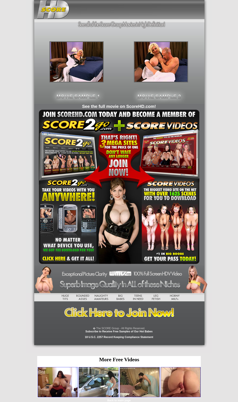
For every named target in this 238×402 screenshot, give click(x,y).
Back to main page (119, 400)
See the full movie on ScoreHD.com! (119, 106)
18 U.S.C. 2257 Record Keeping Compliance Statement (119, 337)
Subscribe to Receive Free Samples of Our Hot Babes (119, 331)
